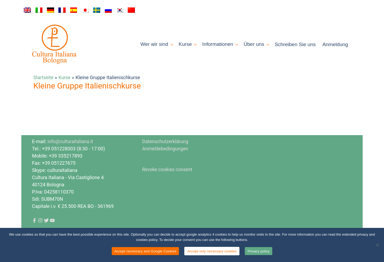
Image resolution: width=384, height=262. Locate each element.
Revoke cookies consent (168, 177)
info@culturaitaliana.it (70, 149)
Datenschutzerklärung (165, 149)
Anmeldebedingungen (165, 156)
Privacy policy (258, 251)
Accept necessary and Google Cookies (145, 251)
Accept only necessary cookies (212, 251)
